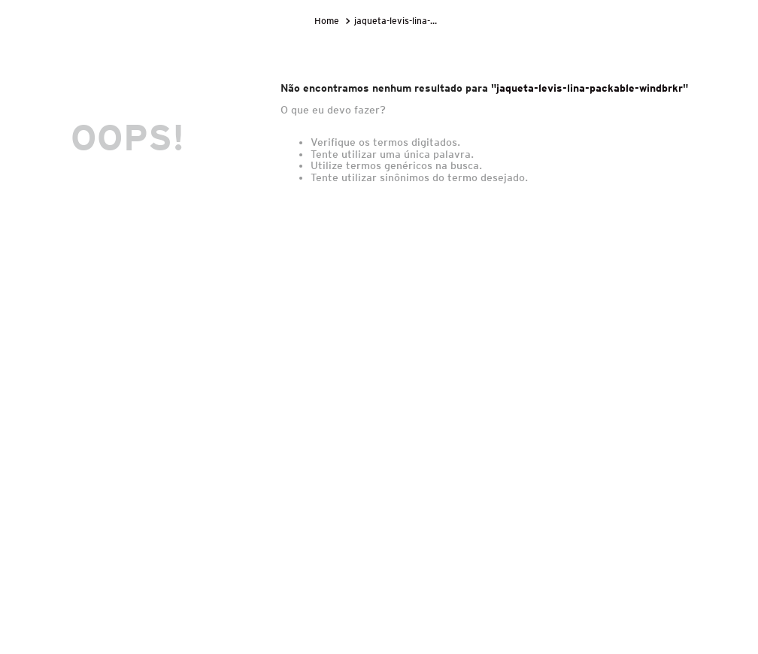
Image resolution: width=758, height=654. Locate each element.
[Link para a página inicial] (328, 21)
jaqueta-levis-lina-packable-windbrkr (397, 20)
